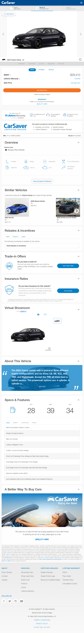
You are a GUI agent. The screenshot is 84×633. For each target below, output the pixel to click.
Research (51, 64)
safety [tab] (8, 423)
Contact (5, 576)
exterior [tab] (15, 422)
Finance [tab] (15, 236)
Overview (21, 64)
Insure (23, 587)
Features (61, 64)
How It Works (7, 572)
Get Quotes (68, 291)
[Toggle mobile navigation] (80, 3)
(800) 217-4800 (42, 539)
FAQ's (65, 572)
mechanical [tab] (25, 422)
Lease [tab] (23, 236)
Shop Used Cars (27, 576)
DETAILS (51, 69)
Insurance (32, 64)
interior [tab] (34, 422)
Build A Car (25, 580)
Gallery (42, 64)
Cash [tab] (8, 236)
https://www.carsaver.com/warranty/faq (50, 559)
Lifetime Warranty (27, 591)
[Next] (76, 210)
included (77, 78)
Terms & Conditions (42, 620)
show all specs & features (42, 181)
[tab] (42, 309)
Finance (24, 584)
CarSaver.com (8, 557)
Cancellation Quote (70, 584)
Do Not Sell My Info (42, 627)
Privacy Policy (42, 624)
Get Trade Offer (68, 266)
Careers (4, 580)
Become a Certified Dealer (50, 580)
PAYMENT (41, 69)
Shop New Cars (27, 572)
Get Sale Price (75, 83)
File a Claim (67, 576)
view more (42, 386)
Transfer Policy (68, 580)
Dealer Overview (47, 572)
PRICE (32, 69)
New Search (8, 14)
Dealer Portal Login (48, 576)
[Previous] (8, 210)
